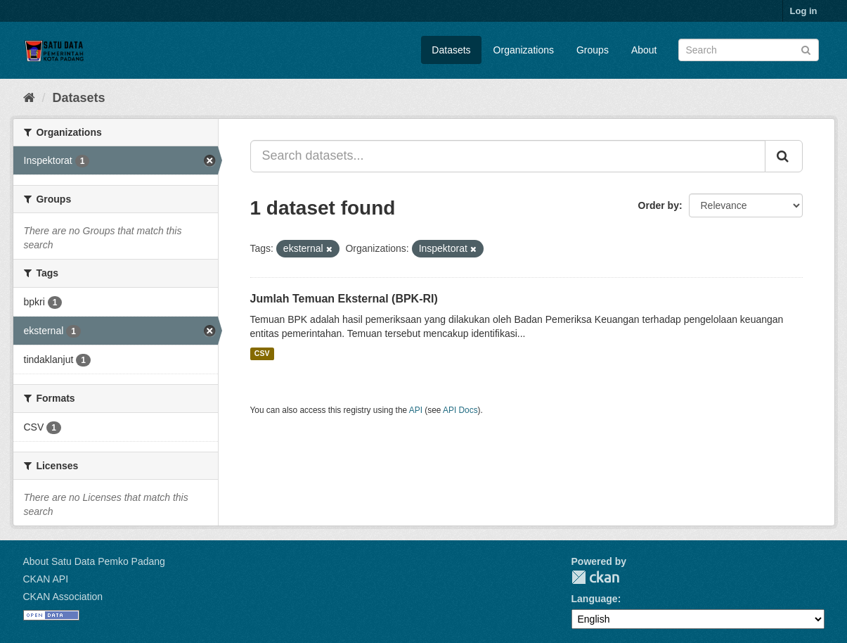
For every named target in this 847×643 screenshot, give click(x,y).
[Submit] (806, 49)
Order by (658, 205)
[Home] (29, 98)
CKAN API (46, 579)
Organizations (523, 50)
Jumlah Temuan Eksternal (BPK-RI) (344, 299)
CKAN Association (63, 596)
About (644, 50)
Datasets (451, 50)
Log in (803, 11)
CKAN (595, 577)
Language (594, 598)
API (415, 410)
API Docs (460, 410)
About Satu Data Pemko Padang (94, 561)
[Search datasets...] (507, 156)
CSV (262, 354)
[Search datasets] (748, 50)
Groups (592, 50)
